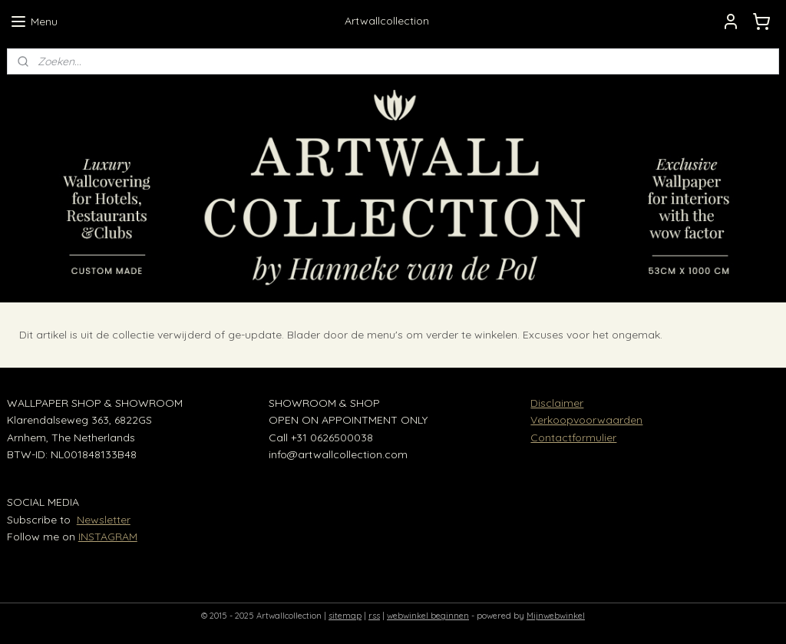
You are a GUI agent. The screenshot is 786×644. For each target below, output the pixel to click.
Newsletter (103, 520)
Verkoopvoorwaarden (586, 420)
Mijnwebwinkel (556, 615)
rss (374, 615)
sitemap (345, 615)
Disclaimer (556, 403)
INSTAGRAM (107, 536)
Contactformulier (573, 437)
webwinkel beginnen (428, 615)
